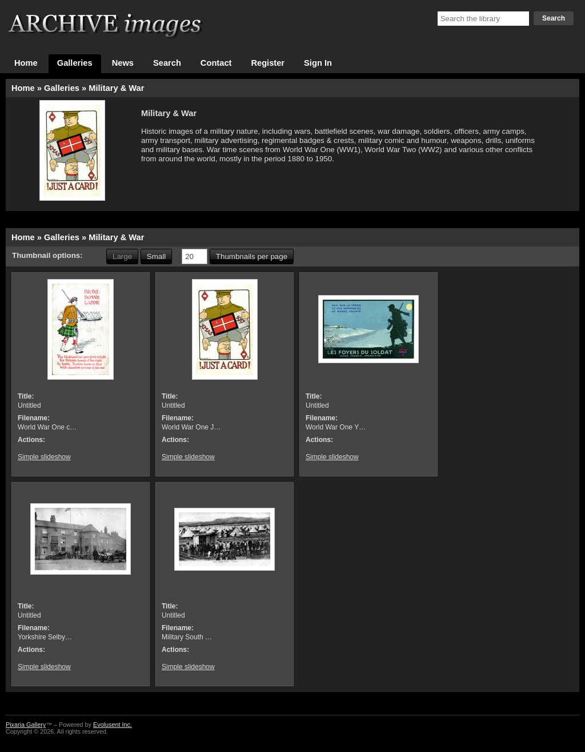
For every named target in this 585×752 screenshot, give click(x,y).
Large (122, 256)
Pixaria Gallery (26, 724)
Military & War (116, 88)
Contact (216, 62)
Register (268, 62)
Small (156, 256)
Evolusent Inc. (112, 724)
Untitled (29, 405)
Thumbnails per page (251, 256)
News (123, 62)
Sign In (318, 62)
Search (553, 18)
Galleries (75, 62)
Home (26, 62)
